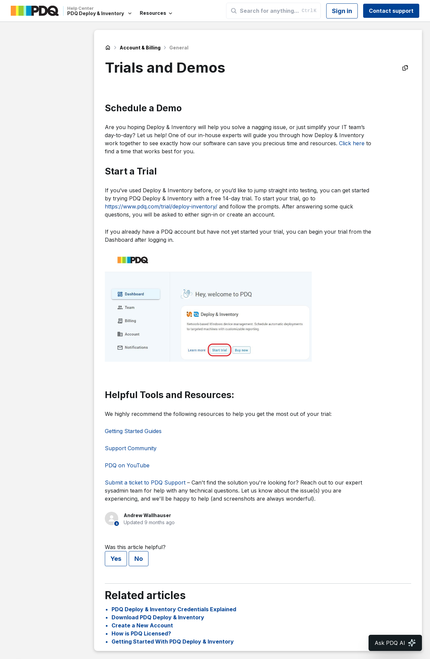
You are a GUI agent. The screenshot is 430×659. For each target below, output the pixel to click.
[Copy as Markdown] (405, 68)
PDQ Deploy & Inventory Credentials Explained (174, 609)
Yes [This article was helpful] (116, 558)
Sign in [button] (342, 10)
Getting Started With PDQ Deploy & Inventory (173, 641)
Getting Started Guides (133, 431)
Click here (351, 143)
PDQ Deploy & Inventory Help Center (108, 48)
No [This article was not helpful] (138, 558)
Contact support (391, 10)
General (178, 47)
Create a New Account (142, 625)
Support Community (131, 448)
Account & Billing (140, 47)
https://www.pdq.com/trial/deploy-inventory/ (161, 206)
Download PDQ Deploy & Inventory (158, 617)
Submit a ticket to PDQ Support (145, 482)
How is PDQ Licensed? (141, 633)
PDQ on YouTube (127, 465)
